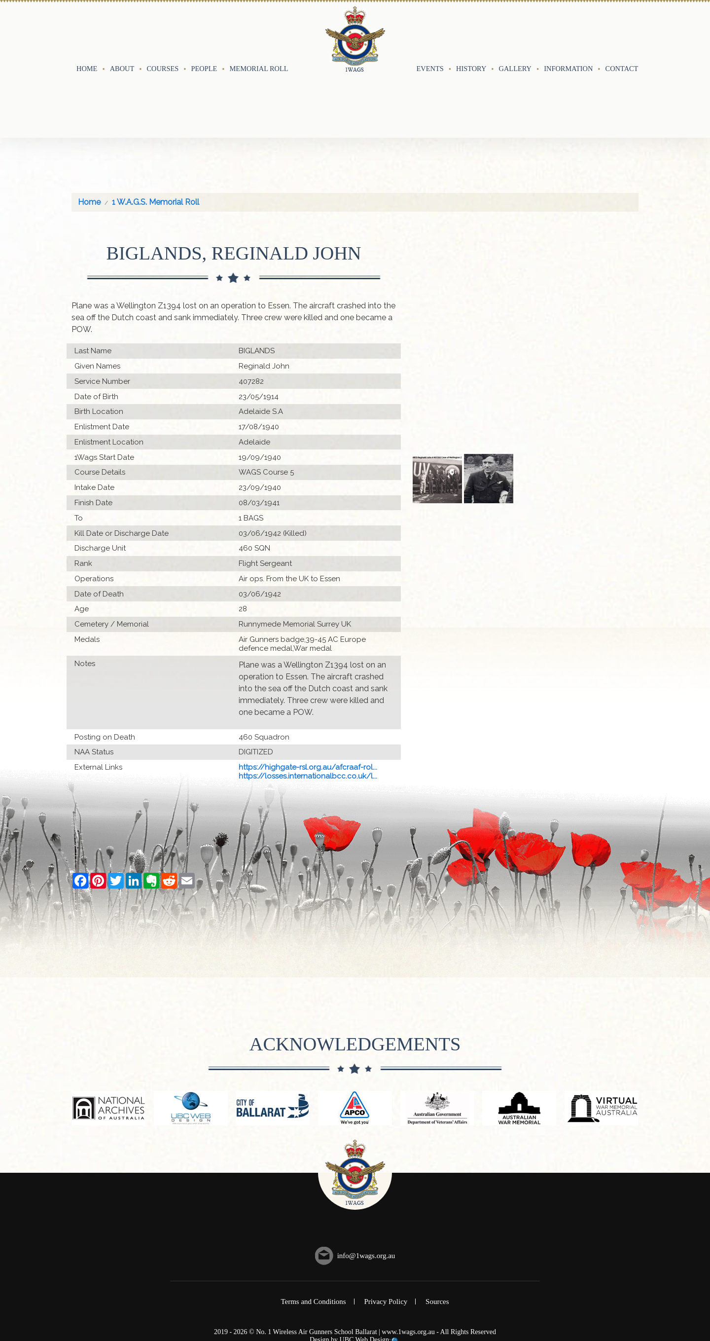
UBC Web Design (365, 1269)
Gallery (515, 33)
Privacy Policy (385, 1231)
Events (430, 33)
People (204, 33)
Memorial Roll (259, 33)
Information (568, 33)
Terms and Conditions (313, 1231)
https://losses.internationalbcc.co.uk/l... (308, 705)
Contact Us (627, 33)
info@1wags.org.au (366, 1185)
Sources (437, 1231)
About (122, 33)
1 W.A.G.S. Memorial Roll (155, 131)
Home (86, 33)
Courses (162, 33)
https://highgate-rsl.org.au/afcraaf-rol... (308, 696)
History (471, 33)
